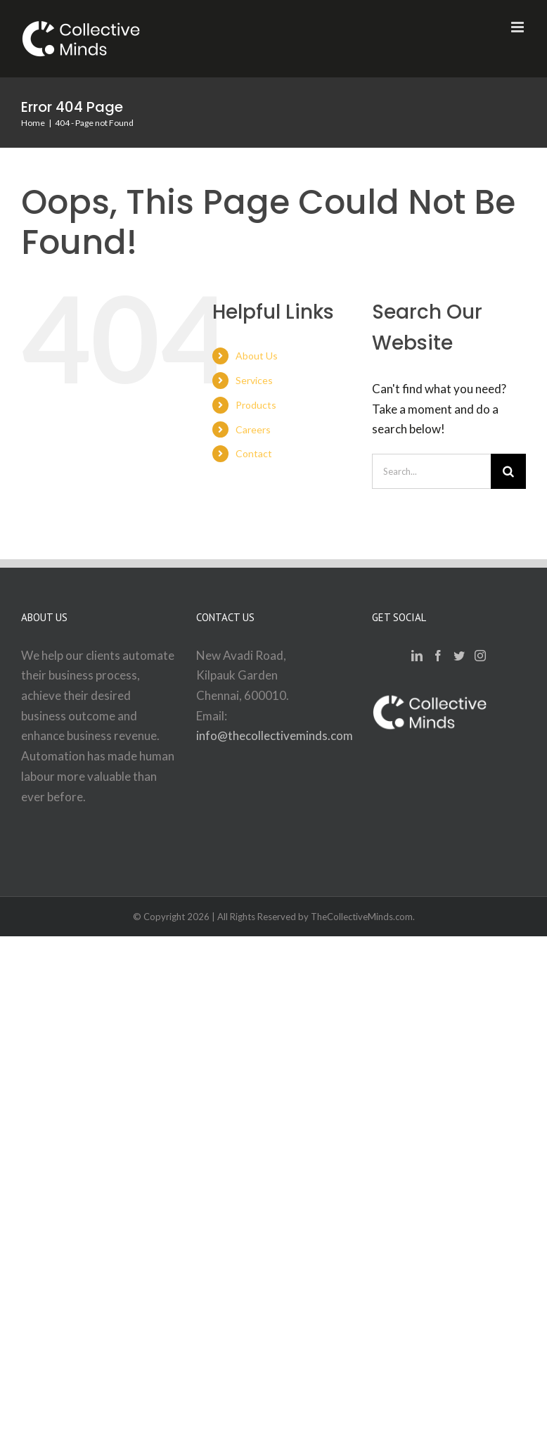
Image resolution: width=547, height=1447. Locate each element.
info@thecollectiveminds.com (274, 735)
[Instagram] (480, 655)
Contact (254, 453)
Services (254, 380)
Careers (253, 429)
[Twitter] (459, 655)
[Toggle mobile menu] (518, 27)
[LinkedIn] (417, 655)
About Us (257, 356)
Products (256, 405)
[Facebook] (438, 655)
